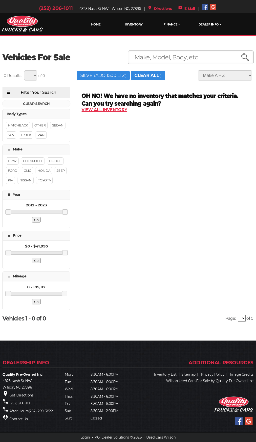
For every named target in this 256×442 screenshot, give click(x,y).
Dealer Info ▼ (209, 24)
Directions (160, 8)
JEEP (61, 170)
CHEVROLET (33, 161)
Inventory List (165, 374)
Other (39, 125)
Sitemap (188, 374)
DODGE (55, 161)
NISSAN (26, 180)
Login (85, 437)
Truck (26, 135)
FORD (12, 170)
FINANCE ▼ (172, 24)
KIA (10, 180)
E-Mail (186, 8)
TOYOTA (44, 180)
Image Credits (242, 374)
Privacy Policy (212, 374)
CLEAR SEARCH (36, 103)
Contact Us (18, 419)
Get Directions (21, 395)
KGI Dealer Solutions (112, 437)
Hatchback (18, 125)
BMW (12, 161)
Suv (11, 135)
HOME (96, 24)
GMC (27, 170)
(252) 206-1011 (56, 8)
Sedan (58, 125)
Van (41, 135)
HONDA (44, 170)
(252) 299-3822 (41, 411)
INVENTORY (134, 24)
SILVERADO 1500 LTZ (103, 75)
